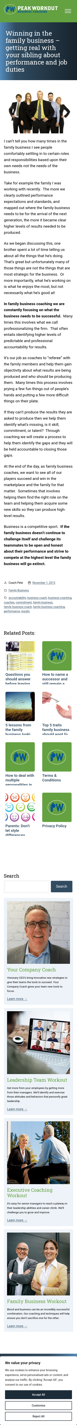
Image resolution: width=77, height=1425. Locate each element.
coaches (9, 602)
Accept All (38, 1394)
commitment (24, 602)
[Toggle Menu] (68, 11)
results (25, 611)
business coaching (60, 597)
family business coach (18, 606)
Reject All (38, 1416)
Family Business (19, 590)
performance (12, 611)
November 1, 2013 (44, 582)
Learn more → (17, 999)
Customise (38, 1405)
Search (61, 886)
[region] (38, 1390)
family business (42, 602)
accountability (17, 597)
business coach (37, 597)
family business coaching (49, 606)
